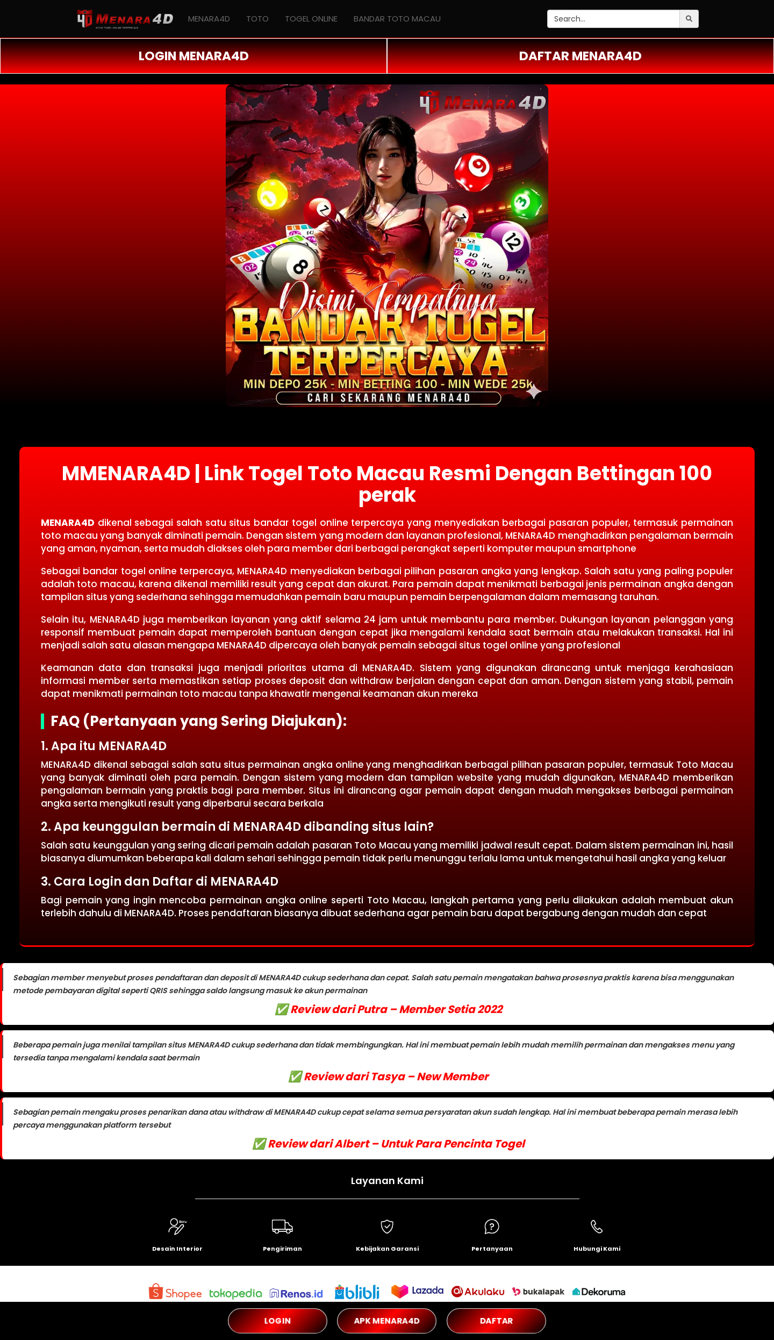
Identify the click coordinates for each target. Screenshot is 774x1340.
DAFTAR (496, 1321)
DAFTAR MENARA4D (580, 56)
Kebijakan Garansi (387, 1248)
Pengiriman (282, 1248)
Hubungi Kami (597, 1248)
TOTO (257, 18)
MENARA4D (209, 18)
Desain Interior (177, 1248)
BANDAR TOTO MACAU (397, 18)
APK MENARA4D (386, 1321)
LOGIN (277, 1320)
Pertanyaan (492, 1248)
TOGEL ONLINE (311, 18)
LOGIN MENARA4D (194, 56)
